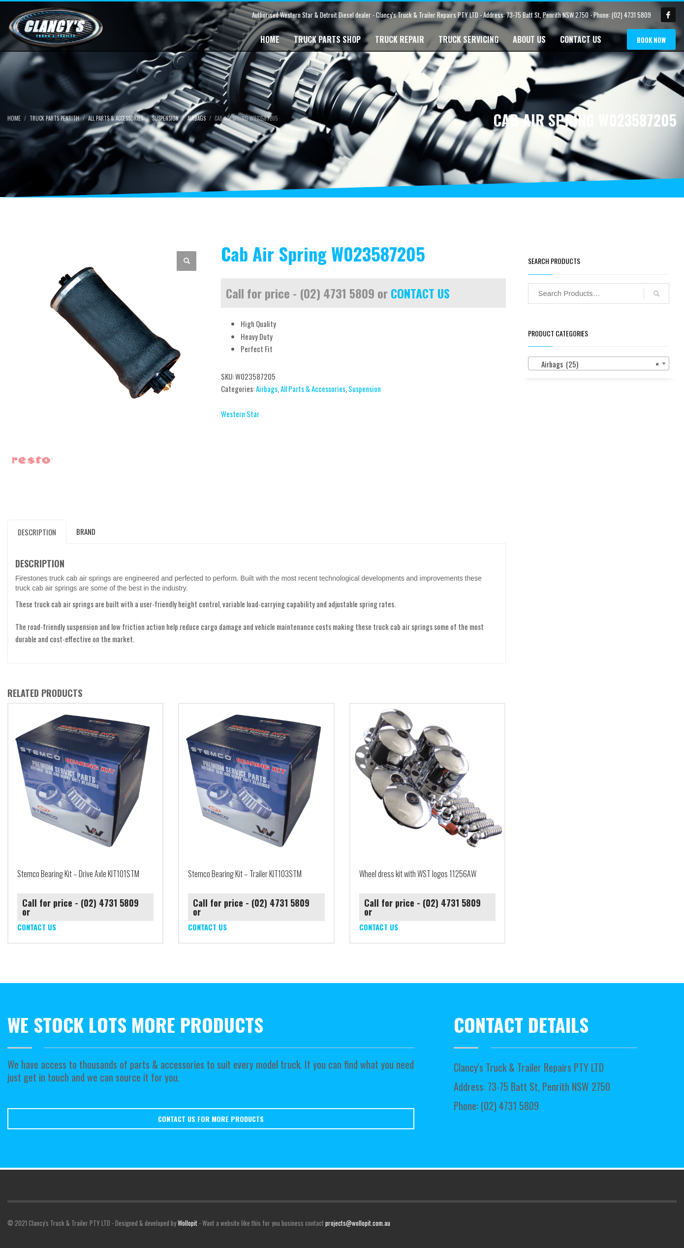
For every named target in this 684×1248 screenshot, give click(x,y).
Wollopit (187, 1223)
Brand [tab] (85, 531)
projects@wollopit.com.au (357, 1223)
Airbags (267, 388)
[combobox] (599, 363)
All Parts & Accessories (312, 388)
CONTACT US (420, 293)
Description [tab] (37, 531)
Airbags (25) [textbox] (595, 364)
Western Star (240, 413)
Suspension (364, 388)
